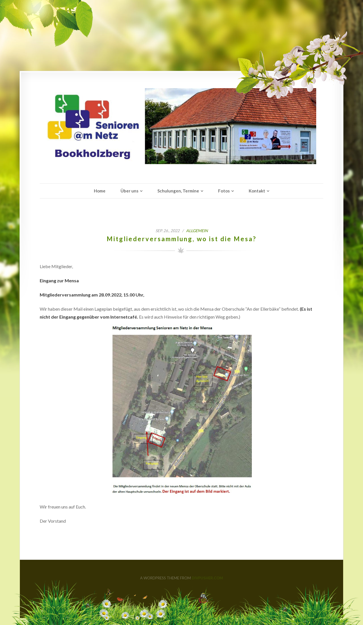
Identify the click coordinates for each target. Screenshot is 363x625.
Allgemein (197, 230)
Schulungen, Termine (178, 190)
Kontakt (257, 190)
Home (99, 190)
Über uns (129, 190)
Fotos (224, 190)
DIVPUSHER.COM (207, 578)
